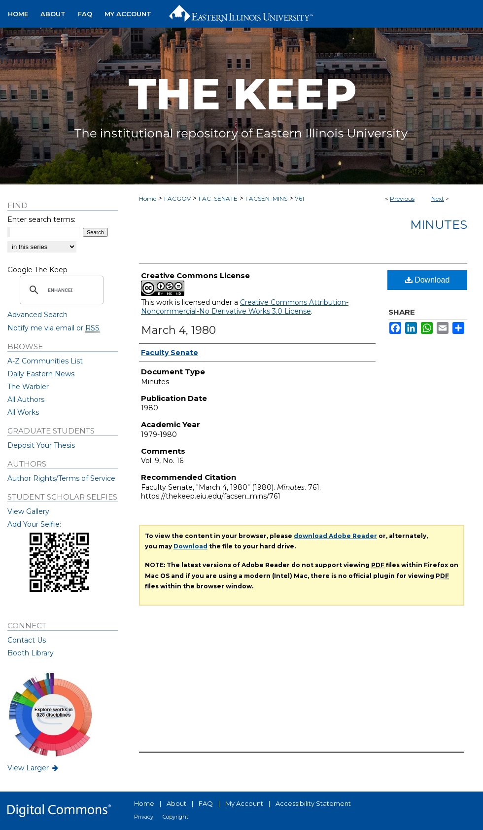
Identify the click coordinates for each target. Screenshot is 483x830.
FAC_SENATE (218, 198)
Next (437, 198)
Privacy (143, 816)
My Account (244, 803)
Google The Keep (37, 269)
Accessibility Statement (313, 803)
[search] (60, 290)
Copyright (175, 816)
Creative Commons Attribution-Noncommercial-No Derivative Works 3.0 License (244, 307)
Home (147, 198)
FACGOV (177, 198)
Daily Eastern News (40, 373)
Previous (402, 198)
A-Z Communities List (45, 361)
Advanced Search (37, 314)
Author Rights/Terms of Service (61, 478)
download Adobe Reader (335, 536)
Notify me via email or (53, 328)
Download (427, 280)
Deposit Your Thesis (41, 445)
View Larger (33, 767)
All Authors (25, 399)
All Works (23, 412)
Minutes (438, 224)
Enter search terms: (41, 219)
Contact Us (26, 640)
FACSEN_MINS (266, 198)
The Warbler (28, 386)
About (176, 803)
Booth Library (30, 653)
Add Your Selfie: (34, 524)
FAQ (206, 803)
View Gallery (28, 511)
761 (299, 198)
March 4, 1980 (178, 330)
